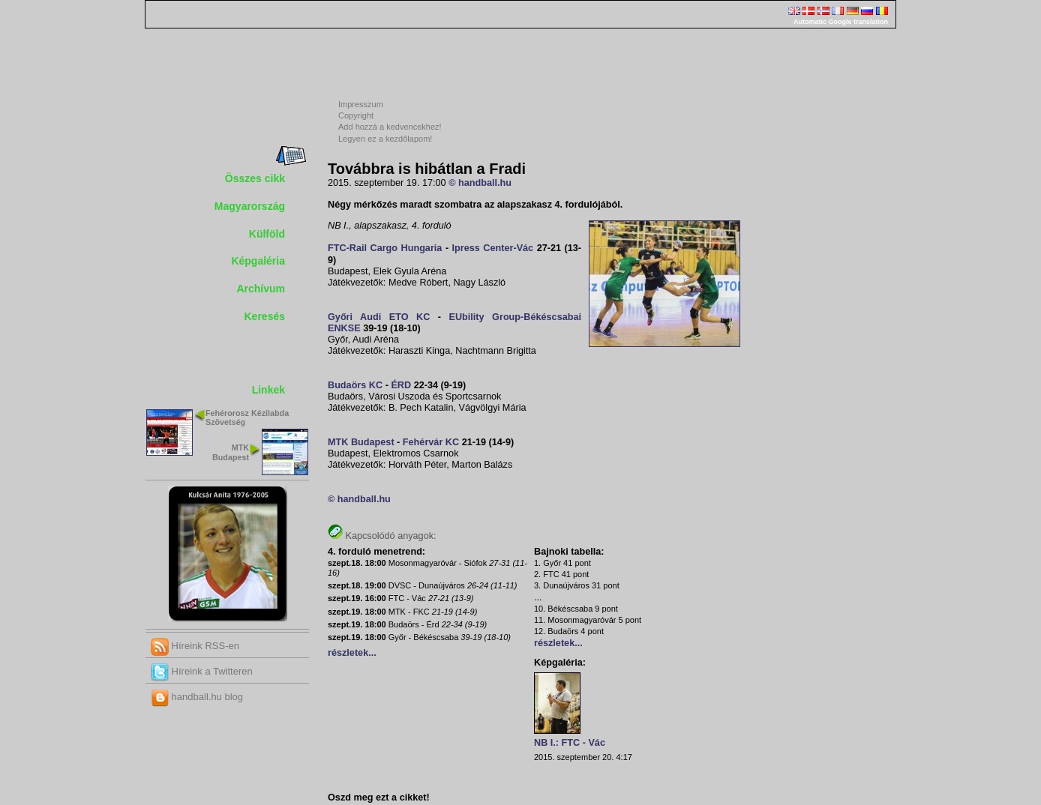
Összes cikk (255, 178)
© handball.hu (480, 183)
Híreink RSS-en (195, 645)
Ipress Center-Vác (493, 248)
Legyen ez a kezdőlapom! (385, 138)
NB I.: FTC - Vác (569, 743)
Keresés (265, 316)
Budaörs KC (355, 385)
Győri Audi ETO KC (379, 317)
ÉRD (401, 385)
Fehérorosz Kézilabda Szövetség (247, 417)
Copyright (356, 115)
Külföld (267, 234)
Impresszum (360, 104)
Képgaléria (258, 261)
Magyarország (249, 206)
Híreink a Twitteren (202, 671)
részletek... (352, 653)
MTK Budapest (230, 452)
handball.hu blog (197, 696)
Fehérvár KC (431, 442)
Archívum (260, 289)
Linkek (268, 390)
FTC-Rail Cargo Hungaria (385, 248)
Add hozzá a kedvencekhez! (390, 126)
